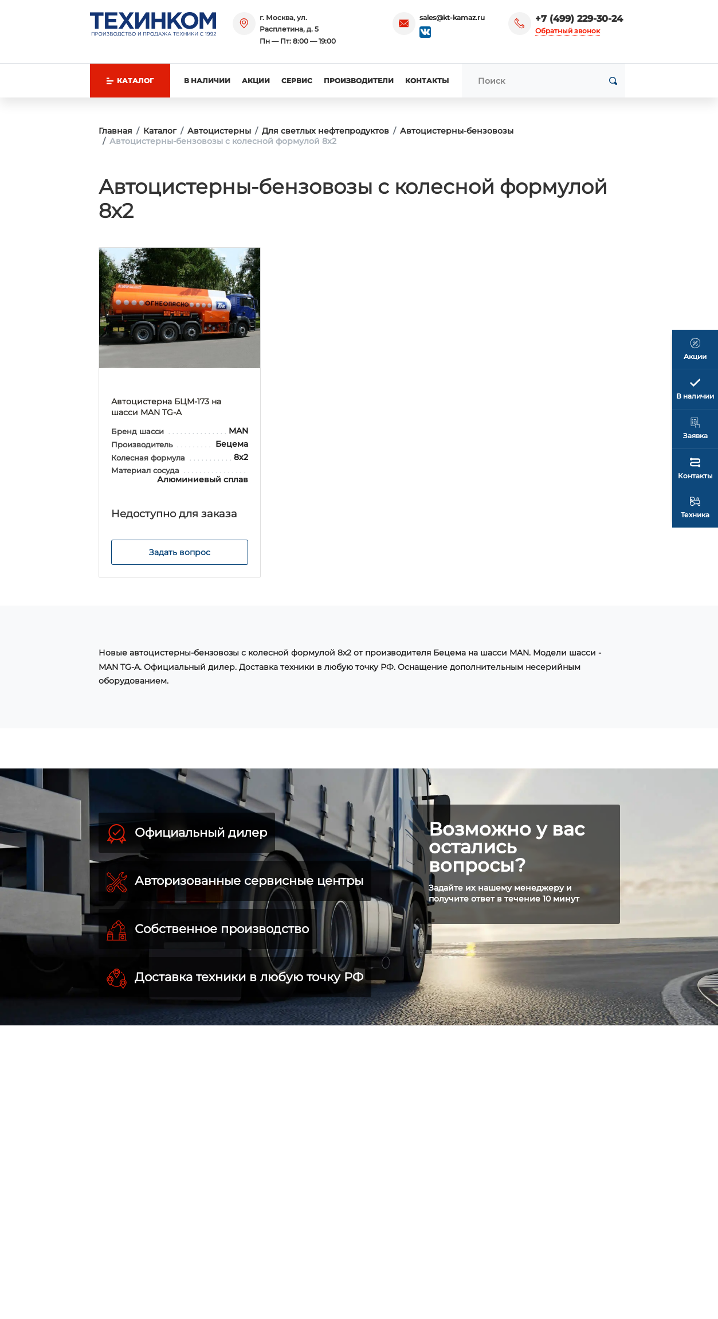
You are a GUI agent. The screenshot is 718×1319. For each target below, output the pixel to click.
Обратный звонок (567, 30)
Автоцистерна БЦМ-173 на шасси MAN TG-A (166, 406)
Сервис (296, 80)
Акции (256, 80)
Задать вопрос (179, 552)
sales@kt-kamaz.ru (452, 17)
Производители (359, 80)
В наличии (207, 80)
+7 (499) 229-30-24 (579, 18)
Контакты (427, 80)
